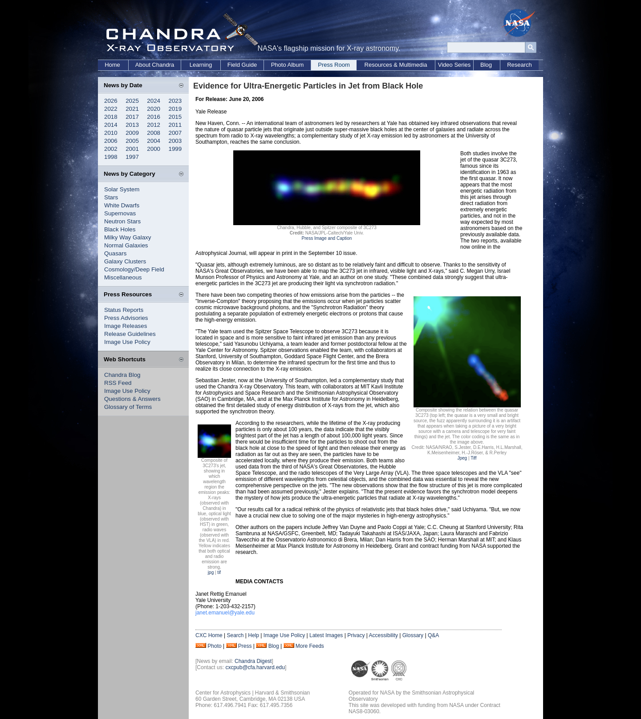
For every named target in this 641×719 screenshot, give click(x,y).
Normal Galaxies (126, 245)
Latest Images (326, 635)
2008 (153, 132)
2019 (175, 108)
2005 (132, 140)
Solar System (121, 189)
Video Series (454, 64)
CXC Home (209, 635)
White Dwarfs (121, 205)
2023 (175, 100)
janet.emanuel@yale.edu (225, 613)
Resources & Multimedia (396, 64)
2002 (111, 148)
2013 (132, 124)
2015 (175, 116)
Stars (111, 197)
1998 (111, 156)
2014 (111, 124)
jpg (211, 572)
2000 (153, 148)
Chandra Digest (253, 661)
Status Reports (123, 310)
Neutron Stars (122, 221)
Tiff (473, 458)
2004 (153, 140)
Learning (201, 64)
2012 (153, 124)
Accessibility (383, 635)
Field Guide (242, 64)
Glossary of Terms (128, 407)
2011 (175, 124)
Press (245, 646)
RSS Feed (118, 383)
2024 (153, 100)
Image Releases (125, 326)
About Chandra (154, 64)
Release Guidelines (130, 334)
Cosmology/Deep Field (134, 269)
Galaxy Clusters (125, 261)
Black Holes (119, 229)
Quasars (115, 253)
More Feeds (310, 646)
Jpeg (462, 458)
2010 (111, 132)
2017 (132, 116)
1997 (132, 156)
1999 (175, 148)
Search (235, 635)
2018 (111, 116)
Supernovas (120, 213)
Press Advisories (126, 318)
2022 (111, 108)
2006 (111, 140)
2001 (132, 148)
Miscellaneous (123, 277)
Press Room (334, 64)
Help (253, 635)
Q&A (433, 635)
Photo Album (287, 64)
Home (112, 64)
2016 (153, 116)
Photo (214, 646)
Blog (486, 64)
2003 (175, 140)
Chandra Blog (122, 375)
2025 (132, 100)
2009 (132, 132)
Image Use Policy (127, 342)
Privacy (356, 635)
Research (519, 64)
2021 (132, 108)
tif (219, 572)
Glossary (412, 635)
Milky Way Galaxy (127, 237)
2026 (111, 100)
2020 (153, 108)
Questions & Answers (132, 399)
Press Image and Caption (327, 238)
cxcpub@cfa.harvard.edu (255, 667)
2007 (175, 132)
